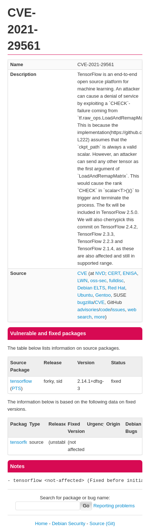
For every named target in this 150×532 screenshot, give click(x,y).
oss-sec (98, 280)
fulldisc (116, 280)
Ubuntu (84, 295)
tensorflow (21, 381)
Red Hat (116, 288)
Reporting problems (113, 505)
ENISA (130, 273)
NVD (100, 273)
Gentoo (103, 295)
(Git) (110, 523)
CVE (82, 273)
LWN (82, 280)
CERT (114, 273)
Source (97, 523)
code (105, 309)
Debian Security (68, 523)
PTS (16, 388)
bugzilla (85, 302)
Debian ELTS (91, 288)
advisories (88, 309)
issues (118, 309)
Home (41, 523)
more (99, 317)
